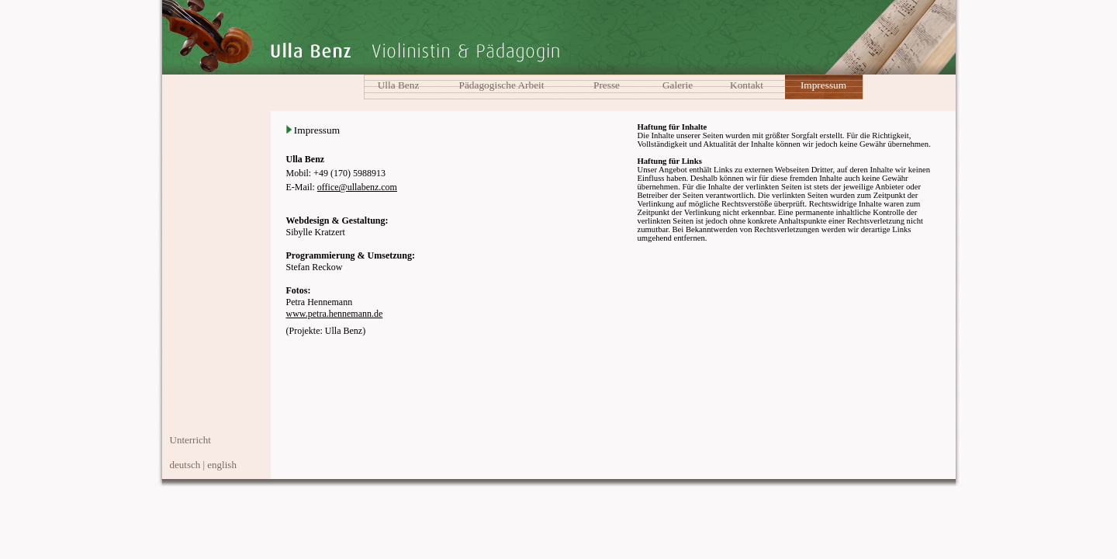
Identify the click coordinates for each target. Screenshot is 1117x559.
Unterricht (190, 440)
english (222, 464)
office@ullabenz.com (357, 187)
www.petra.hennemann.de (334, 313)
